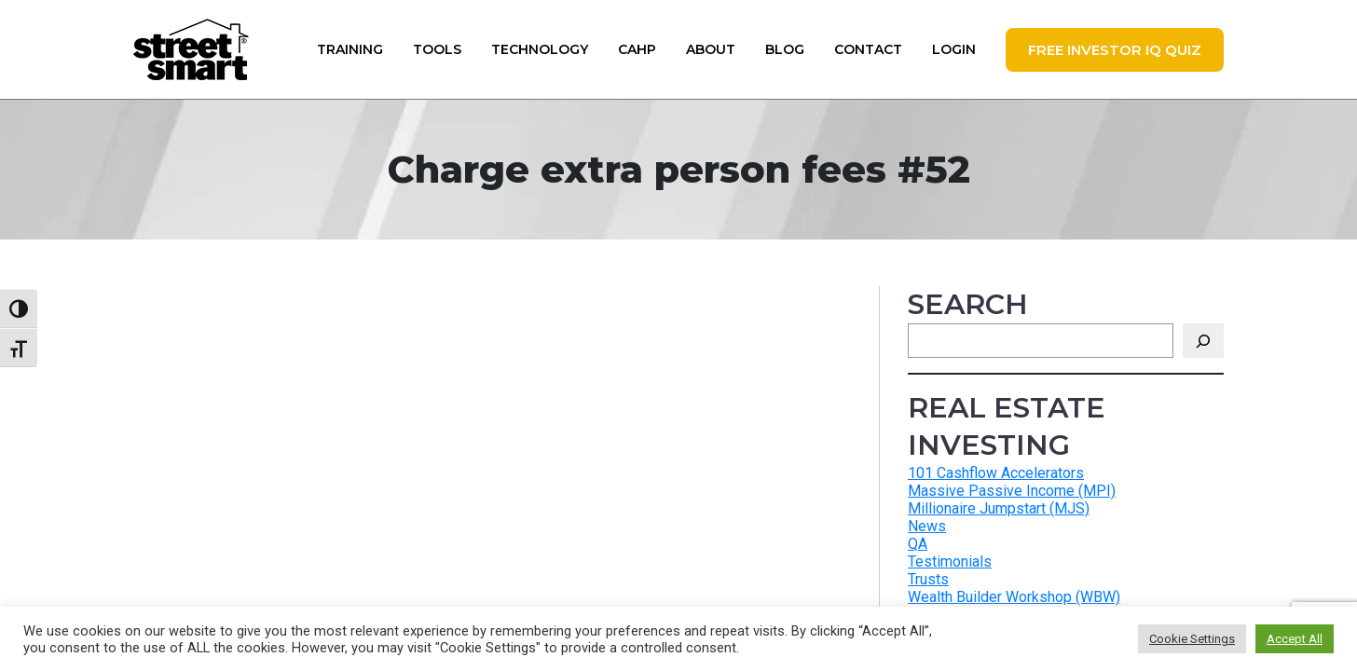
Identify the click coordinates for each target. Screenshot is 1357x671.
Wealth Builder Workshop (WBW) (1014, 597)
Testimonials (950, 561)
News (927, 526)
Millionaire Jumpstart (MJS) (999, 508)
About (710, 49)
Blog (784, 49)
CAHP (637, 49)
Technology (539, 49)
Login (954, 49)
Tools (437, 49)
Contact (868, 49)
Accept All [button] (1295, 639)
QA (917, 544)
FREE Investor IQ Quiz (1114, 50)
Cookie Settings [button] (1192, 639)
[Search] (1203, 340)
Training (350, 49)
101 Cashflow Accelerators (996, 473)
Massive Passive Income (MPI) (1012, 491)
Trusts (928, 579)
